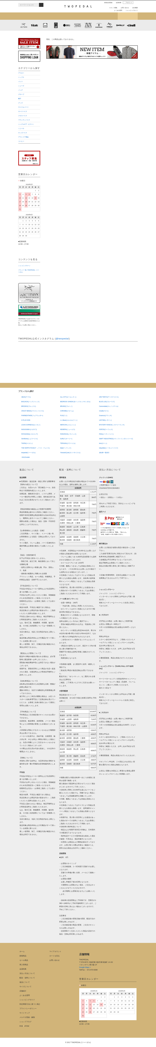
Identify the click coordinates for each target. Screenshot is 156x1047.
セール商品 (24, 960)
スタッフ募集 (112, 7)
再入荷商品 (24, 965)
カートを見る (54, 956)
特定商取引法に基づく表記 (30, 1004)
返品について (25, 982)
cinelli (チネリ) (131, 25)
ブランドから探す (68, 16)
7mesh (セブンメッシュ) (109, 25)
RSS (21, 1026)
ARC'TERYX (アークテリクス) (23, 25)
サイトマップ (25, 1013)
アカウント (128, 3)
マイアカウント (55, 951)
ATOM (26, 1026)
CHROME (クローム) (56, 25)
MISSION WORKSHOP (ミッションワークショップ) (88, 25)
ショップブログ (128, 16)
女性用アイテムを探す (88, 16)
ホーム (22, 951)
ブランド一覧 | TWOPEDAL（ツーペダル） (28, 271)
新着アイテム (28, 16)
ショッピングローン (24, 265)
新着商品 (23, 956)
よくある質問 (117, 10)
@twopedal (62, 338)
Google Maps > (85, 967)
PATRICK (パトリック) (98, 25)
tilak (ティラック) (34, 25)
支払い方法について (27, 973)
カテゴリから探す (48, 16)
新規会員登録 (107, 2)
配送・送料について (27, 978)
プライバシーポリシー (28, 1008)
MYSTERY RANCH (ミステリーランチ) (77, 25)
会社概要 (134, 7)
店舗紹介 (108, 16)
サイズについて (25, 987)
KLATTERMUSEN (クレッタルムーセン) (45, 25)
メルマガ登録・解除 (27, 1017)
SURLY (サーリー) (120, 25)
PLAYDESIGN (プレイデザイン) (66, 25)
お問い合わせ (124, 7)
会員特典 (117, 2)
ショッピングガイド (131, 10)
